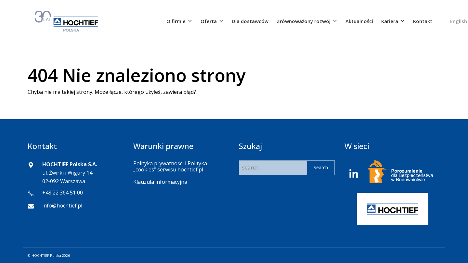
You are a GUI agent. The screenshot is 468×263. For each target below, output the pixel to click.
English (458, 21)
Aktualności (359, 21)
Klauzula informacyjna (160, 181)
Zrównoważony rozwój (307, 21)
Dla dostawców (250, 21)
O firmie (179, 21)
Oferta (212, 21)
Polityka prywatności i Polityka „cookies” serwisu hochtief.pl (170, 166)
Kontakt (422, 21)
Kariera (393, 21)
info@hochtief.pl (62, 205)
